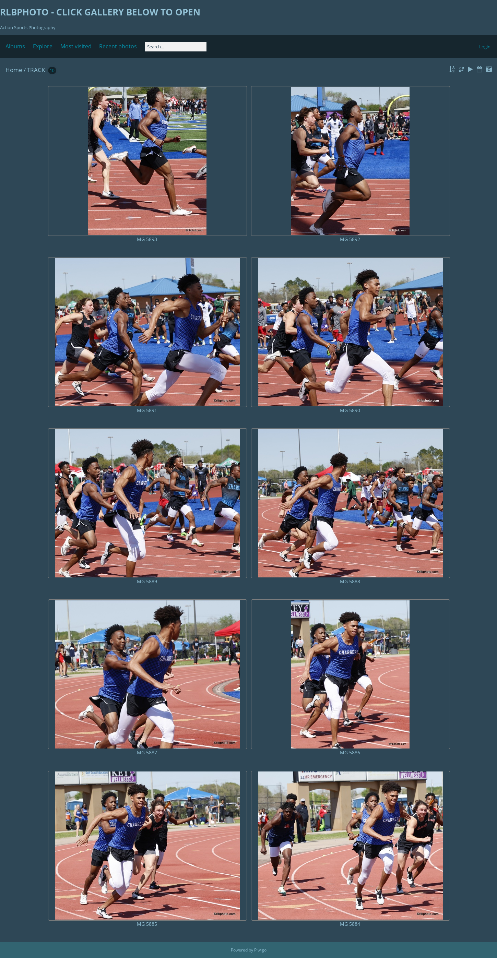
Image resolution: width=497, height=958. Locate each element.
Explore (42, 46)
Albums (15, 46)
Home (13, 70)
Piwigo (260, 950)
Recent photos (118, 46)
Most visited (76, 46)
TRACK (36, 70)
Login (484, 47)
